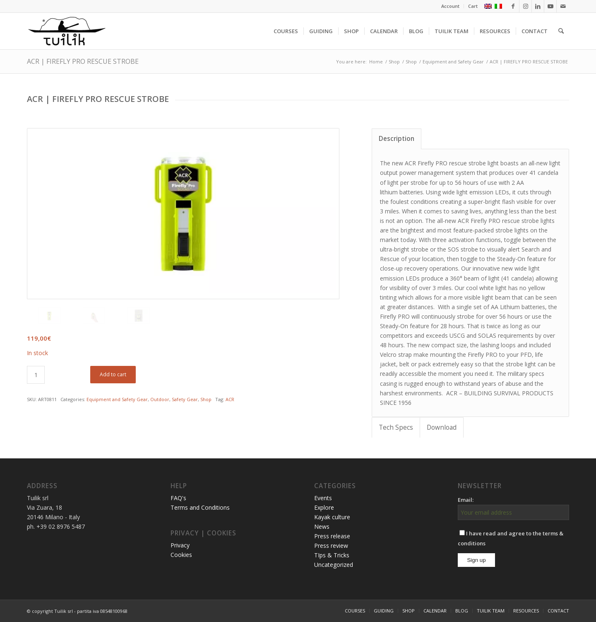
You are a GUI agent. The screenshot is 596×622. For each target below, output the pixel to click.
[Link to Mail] (563, 6)
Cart (473, 6)
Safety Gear (185, 399)
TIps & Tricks (331, 555)
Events (323, 498)
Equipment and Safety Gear (117, 399)
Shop (205, 399)
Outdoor (159, 399)
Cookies (181, 555)
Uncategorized (333, 565)
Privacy (180, 545)
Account (450, 6)
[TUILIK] (66, 31)
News (321, 526)
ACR (230, 399)
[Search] (561, 31)
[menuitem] (450, 6)
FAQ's (178, 498)
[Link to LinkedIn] (538, 6)
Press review (331, 545)
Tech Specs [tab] (396, 427)
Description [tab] (396, 138)
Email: (465, 499)
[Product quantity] (36, 375)
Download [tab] (442, 427)
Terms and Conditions (200, 507)
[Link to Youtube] (550, 6)
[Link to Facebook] (513, 6)
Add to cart (113, 374)
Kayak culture (332, 517)
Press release (332, 536)
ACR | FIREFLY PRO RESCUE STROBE (83, 61)
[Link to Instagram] (525, 6)
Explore (324, 507)
